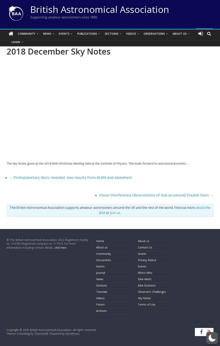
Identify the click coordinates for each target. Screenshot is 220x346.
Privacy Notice (147, 260)
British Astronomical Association (99, 9)
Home (100, 241)
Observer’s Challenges (152, 292)
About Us (180, 33)
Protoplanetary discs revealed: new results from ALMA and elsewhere (70, 177)
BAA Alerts (145, 279)
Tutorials (101, 292)
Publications (87, 33)
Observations (154, 33)
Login (15, 42)
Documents (103, 260)
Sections (111, 33)
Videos (131, 33)
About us (102, 247)
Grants (142, 254)
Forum (100, 304)
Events (64, 33)
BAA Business (147, 285)
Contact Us (145, 247)
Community (26, 33)
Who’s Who (145, 273)
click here (60, 247)
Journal (100, 273)
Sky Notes (144, 298)
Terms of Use (147, 304)
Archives (101, 311)
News (47, 33)
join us (115, 213)
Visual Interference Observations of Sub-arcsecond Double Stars (156, 195)
